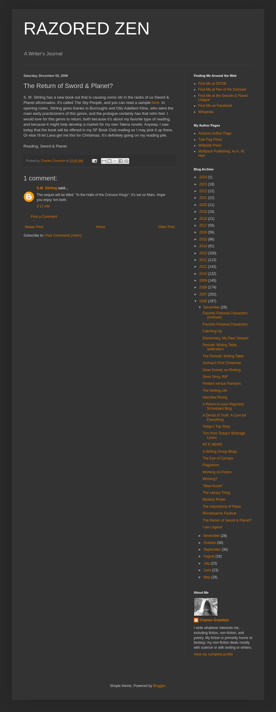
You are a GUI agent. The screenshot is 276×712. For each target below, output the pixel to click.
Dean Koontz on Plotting (221, 370)
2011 (203, 267)
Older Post (166, 227)
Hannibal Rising (215, 397)
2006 (203, 301)
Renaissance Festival (219, 513)
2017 (203, 225)
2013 (203, 253)
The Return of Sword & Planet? (227, 520)
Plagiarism (211, 465)
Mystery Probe (214, 499)
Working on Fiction (217, 472)
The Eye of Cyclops (218, 458)
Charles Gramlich (214, 620)
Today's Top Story (216, 426)
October (210, 543)
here (155, 102)
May (207, 577)
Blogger (159, 686)
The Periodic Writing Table (223, 356)
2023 (203, 184)
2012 (203, 260)
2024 (203, 177)
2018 (203, 219)
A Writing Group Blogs (220, 451)
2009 (203, 280)
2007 (203, 294)
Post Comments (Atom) (63, 235)
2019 (203, 212)
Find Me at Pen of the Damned (222, 89)
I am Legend (212, 527)
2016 (203, 232)
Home (100, 227)
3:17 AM (43, 206)
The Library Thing (216, 493)
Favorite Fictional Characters (225, 324)
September (212, 549)
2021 (203, 198)
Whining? (210, 479)
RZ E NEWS (212, 444)
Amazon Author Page (214, 133)
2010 (203, 274)
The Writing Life (215, 391)
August (209, 556)
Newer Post (34, 227)
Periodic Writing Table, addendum (220, 347)
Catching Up (212, 331)
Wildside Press (209, 145)
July (207, 563)
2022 (203, 191)
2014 (203, 246)
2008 (203, 287)
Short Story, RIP (215, 377)
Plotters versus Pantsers (222, 383)
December (212, 307)
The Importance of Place (222, 506)
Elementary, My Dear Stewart (225, 338)
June (207, 570)
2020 (203, 205)
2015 (203, 239)
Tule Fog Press (210, 139)
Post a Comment (44, 217)
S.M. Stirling (47, 188)
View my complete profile (213, 654)
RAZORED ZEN (86, 28)
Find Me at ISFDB (212, 84)
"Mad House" (213, 486)
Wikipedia (205, 112)
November (212, 536)
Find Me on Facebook (215, 106)
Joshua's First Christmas (222, 363)
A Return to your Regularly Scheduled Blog (223, 406)
